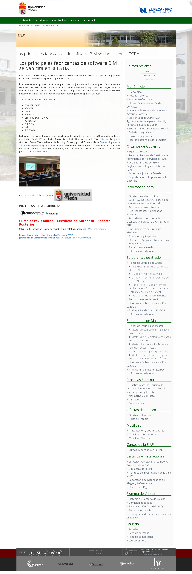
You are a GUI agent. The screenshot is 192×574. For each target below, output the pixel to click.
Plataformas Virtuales (141, 247)
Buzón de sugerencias (141, 136)
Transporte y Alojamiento (144, 236)
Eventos (148, 75)
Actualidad (89, 20)
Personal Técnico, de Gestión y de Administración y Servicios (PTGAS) (147, 157)
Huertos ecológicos (140, 487)
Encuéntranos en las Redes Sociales (149, 128)
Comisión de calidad (140, 502)
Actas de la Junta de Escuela (145, 173)
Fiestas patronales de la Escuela (147, 139)
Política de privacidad (159, 549)
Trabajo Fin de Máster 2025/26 (147, 369)
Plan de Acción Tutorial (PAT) (146, 506)
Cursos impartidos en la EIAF (145, 449)
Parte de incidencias (140, 510)
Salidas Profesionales (141, 99)
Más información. (97, 228)
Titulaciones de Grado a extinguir (150, 295)
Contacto (97, 553)
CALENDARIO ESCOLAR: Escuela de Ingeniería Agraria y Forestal (147, 201)
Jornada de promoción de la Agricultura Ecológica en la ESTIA (46, 235)
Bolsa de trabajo (138, 418)
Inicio (149, 71)
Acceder (133, 529)
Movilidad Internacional (142, 434)
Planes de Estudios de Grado (145, 262)
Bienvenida (135, 92)
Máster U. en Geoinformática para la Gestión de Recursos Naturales (150, 338)
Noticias (149, 79)
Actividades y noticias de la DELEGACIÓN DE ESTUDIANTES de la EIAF (148, 222)
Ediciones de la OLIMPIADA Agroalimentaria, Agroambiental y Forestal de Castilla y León (147, 121)
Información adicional (141, 251)
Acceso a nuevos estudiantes (145, 207)
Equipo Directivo (138, 151)
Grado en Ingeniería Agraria (147, 273)
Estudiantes (42, 20)
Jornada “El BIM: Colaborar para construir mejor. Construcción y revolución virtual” (55, 237)
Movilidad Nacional (140, 438)
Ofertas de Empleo (140, 415)
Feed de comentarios (141, 536)
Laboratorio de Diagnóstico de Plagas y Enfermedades (146, 481)
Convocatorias (137, 403)
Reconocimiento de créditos (145, 299)
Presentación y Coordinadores (146, 430)
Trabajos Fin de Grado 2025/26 (147, 310)
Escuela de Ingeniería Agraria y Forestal (41, 25)
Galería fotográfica (140, 132)
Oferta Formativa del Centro (145, 196)
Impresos (134, 399)
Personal (75, 20)
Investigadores (59, 20)
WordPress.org (137, 540)
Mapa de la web (147, 551)
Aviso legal (145, 549)
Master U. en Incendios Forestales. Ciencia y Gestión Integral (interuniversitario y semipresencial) (149, 348)
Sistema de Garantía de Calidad (147, 498)
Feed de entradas (139, 533)
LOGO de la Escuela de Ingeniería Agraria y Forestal (147, 112)
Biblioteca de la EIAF (141, 468)
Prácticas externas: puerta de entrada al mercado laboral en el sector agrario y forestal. (146, 388)
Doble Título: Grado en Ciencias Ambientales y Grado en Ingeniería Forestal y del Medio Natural (148, 288)
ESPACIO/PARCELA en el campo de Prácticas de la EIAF (147, 463)
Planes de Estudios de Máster (146, 325)
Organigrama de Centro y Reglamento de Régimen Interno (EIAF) (146, 166)
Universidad (26, 20)
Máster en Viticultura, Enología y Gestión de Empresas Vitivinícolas (148, 356)
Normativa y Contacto (142, 395)
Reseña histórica (138, 95)
